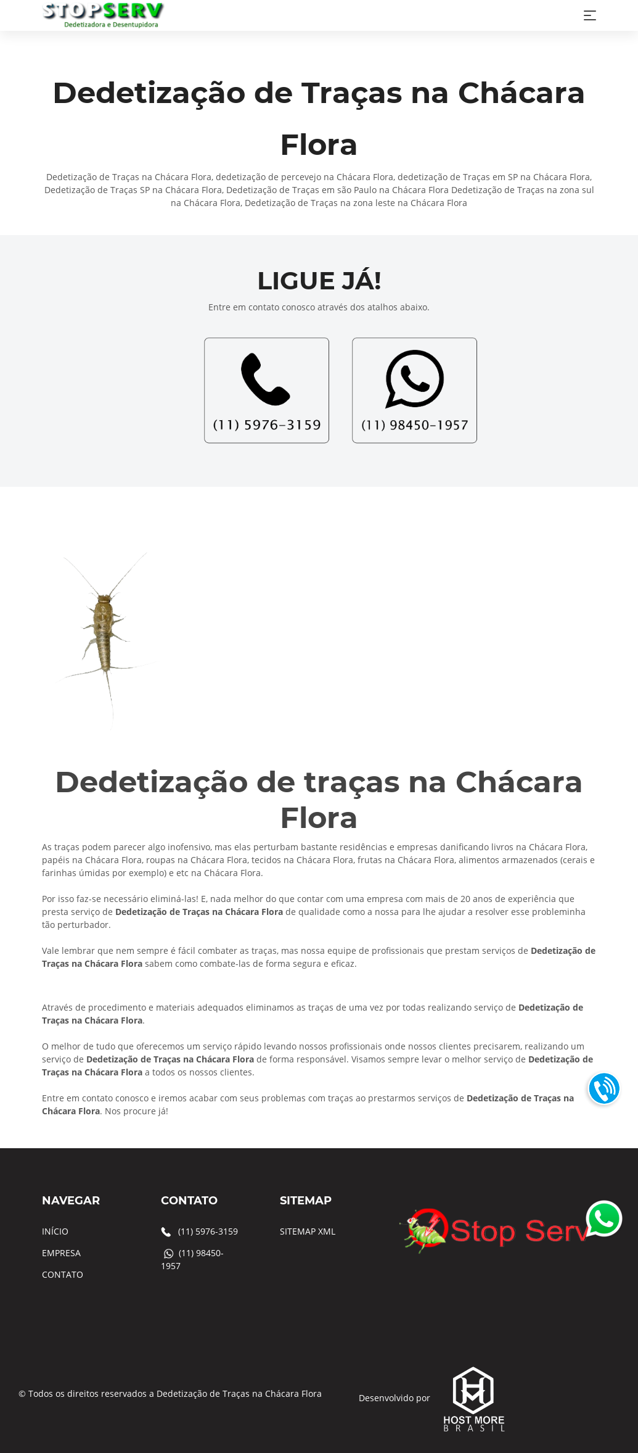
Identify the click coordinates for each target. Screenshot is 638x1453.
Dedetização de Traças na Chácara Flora (239, 1393)
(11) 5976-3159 (208, 1231)
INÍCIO (55, 1231)
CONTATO (62, 1274)
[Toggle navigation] (590, 15)
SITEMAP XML (307, 1231)
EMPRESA (61, 1253)
